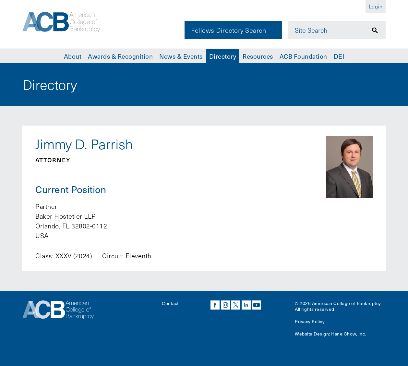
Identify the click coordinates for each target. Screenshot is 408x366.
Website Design (312, 333)
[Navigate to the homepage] (66, 23)
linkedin (246, 305)
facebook (215, 305)
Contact (170, 303)
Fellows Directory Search (228, 30)
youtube (256, 305)
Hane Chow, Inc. (348, 333)
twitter (235, 305)
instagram (225, 305)
